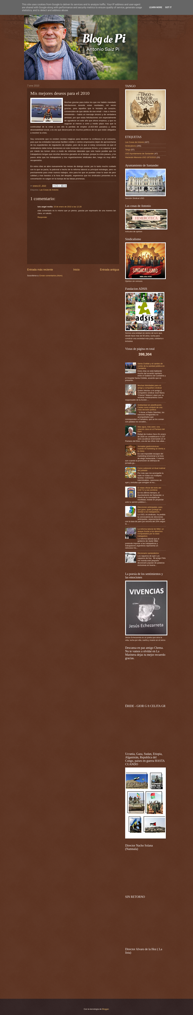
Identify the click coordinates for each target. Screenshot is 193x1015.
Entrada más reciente (40, 269)
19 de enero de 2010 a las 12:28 (67, 207)
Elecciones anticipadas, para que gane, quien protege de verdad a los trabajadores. (150, 509)
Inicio (76, 269)
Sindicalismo (130, 146)
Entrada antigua (109, 269)
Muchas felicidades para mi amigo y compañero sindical (150, 386)
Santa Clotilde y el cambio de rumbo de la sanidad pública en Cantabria (151, 365)
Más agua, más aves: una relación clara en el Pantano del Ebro (151, 429)
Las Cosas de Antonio (49, 190)
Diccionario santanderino (148, 553)
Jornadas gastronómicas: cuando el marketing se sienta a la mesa (151, 448)
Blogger (105, 1009)
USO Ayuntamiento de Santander (139, 153)
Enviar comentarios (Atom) (51, 275)
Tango (127, 150)
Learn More (155, 7)
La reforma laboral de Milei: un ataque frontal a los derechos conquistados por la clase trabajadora (151, 532)
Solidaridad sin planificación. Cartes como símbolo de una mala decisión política (150, 407)
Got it (168, 7)
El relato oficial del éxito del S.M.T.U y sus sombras (149, 489)
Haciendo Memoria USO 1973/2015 (140, 157)
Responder (42, 217)
